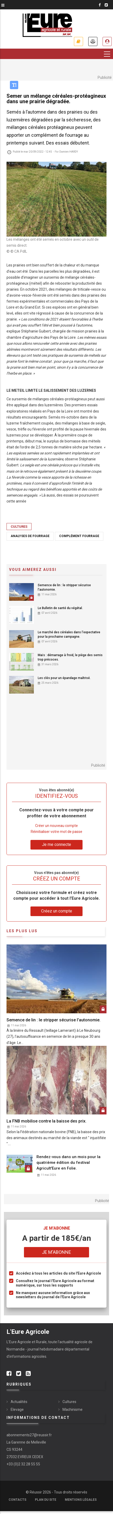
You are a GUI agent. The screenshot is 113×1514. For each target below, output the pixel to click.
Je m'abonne (78, 41)
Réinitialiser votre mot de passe (56, 832)
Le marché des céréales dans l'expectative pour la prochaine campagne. (69, 634)
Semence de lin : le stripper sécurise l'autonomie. (64, 587)
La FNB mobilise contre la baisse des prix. (46, 1121)
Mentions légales (81, 1500)
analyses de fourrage (30, 536)
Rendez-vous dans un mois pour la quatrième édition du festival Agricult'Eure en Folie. (68, 1162)
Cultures (19, 526)
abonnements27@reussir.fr (29, 1435)
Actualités (19, 1402)
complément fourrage (79, 536)
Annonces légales (92, 41)
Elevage (17, 1409)
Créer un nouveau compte (56, 826)
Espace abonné (107, 41)
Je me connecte (56, 844)
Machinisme (72, 1409)
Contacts (17, 1500)
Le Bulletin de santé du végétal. (60, 608)
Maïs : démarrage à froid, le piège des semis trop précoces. (70, 657)
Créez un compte (56, 911)
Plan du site (45, 1500)
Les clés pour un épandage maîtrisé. (64, 678)
